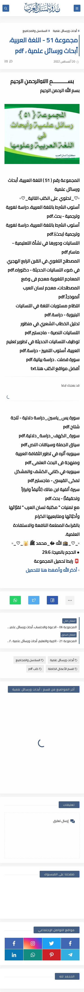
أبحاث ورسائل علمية (65, 30)
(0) (8, 61)
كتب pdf (35, 668)
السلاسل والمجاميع (35, 30)
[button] (52, 600)
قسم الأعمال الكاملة (62, 668)
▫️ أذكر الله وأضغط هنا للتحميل (53, 570)
